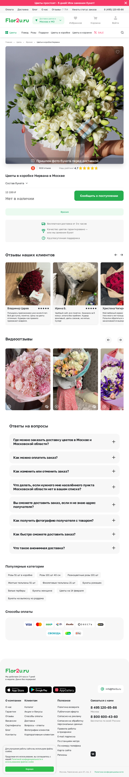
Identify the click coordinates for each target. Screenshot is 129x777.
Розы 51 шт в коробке (20, 575)
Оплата (9, 9)
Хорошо (29, 769)
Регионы (62, 754)
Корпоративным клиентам (39, 734)
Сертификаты (13, 725)
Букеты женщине (42, 590)
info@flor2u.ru (110, 689)
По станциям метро (68, 741)
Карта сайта (64, 750)
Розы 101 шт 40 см (50, 575)
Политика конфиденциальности (109, 772)
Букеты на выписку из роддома (26, 598)
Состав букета (16, 183)
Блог (35, 9)
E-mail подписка (66, 736)
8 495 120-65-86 (104, 707)
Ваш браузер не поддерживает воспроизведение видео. (27, 379)
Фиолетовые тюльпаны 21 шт (59, 582)
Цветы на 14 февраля (71, 590)
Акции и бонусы (33, 711)
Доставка (23, 9)
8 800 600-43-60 (104, 716)
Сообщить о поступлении (99, 195)
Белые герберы (16, 590)
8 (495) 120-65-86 (114, 9)
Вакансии (10, 720)
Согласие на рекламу (69, 716)
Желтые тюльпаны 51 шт (21, 582)
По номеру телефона (69, 745)
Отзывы (60, 9)
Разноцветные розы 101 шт (83, 575)
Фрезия (65, 212)
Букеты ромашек (92, 582)
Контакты (10, 734)
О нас (45, 9)
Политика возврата (68, 707)
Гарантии (10, 711)
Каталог (28, 707)
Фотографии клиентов (36, 729)
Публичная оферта (68, 711)
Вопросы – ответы (34, 725)
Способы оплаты (33, 716)
